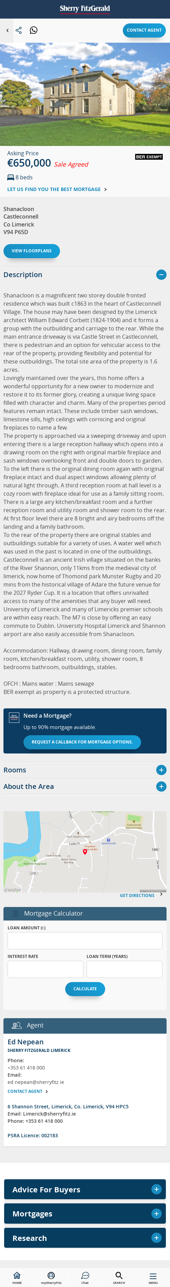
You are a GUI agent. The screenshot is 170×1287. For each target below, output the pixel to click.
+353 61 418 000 (26, 1067)
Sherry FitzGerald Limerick (39, 1050)
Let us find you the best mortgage (57, 189)
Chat (85, 1278)
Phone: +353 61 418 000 (35, 1121)
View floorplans (32, 251)
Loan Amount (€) (27, 928)
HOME (17, 1278)
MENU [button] (153, 1280)
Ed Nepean (26, 1041)
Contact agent (144, 30)
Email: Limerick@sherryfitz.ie (42, 1113)
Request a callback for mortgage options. (82, 742)
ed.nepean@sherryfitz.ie (36, 1082)
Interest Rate (23, 956)
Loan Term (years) (107, 956)
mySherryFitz (51, 1278)
